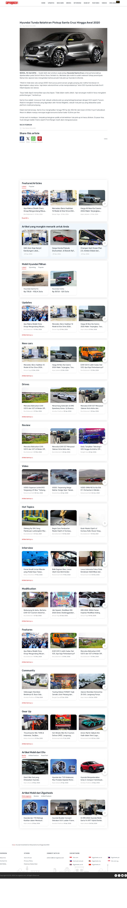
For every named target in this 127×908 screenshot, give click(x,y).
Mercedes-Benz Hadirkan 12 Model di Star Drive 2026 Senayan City (63, 209)
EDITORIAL (3, 864)
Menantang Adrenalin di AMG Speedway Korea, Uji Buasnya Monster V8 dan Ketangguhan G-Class (63, 407)
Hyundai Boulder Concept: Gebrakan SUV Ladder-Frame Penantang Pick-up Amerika (63, 819)
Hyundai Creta (58, 289)
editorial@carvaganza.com (55, 857)
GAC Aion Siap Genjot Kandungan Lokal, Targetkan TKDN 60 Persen (35, 249)
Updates (51, 3)
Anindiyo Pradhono (57, 411)
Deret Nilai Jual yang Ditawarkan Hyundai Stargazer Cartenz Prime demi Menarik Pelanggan (35, 778)
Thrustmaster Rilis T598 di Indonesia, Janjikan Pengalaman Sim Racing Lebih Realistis (35, 734)
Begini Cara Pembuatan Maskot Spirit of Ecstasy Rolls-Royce (61, 529)
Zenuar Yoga (56, 214)
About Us (3, 857)
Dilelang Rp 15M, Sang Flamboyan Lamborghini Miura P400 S (35, 529)
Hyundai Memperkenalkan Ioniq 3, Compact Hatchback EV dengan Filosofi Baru (91, 778)
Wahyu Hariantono (29, 575)
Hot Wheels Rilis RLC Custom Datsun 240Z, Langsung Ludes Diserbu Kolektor (63, 734)
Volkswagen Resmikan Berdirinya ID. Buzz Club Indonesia (32, 693)
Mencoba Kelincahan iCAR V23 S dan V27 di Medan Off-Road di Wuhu (35, 407)
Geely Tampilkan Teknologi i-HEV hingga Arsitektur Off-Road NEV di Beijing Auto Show (91, 448)
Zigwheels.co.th (76, 864)
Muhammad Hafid (29, 493)
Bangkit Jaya (84, 452)
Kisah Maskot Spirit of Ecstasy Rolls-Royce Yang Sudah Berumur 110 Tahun (90, 529)
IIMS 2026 (112, 3)
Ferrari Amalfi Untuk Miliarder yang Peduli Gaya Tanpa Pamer (34, 570)
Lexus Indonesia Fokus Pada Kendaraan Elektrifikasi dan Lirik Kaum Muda (91, 570)
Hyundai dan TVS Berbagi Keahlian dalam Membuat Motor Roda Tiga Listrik (33, 819)
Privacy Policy (28, 861)
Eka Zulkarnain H (29, 214)
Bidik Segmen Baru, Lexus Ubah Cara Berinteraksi (61, 570)
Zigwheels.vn (94, 864)
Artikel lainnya (27, 335)
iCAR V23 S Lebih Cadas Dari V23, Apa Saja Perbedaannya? (92, 366)
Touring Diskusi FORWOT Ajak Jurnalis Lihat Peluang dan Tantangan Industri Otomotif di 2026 (63, 693)
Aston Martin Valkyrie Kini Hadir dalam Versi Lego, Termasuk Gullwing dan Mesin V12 (92, 734)
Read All (24, 218)
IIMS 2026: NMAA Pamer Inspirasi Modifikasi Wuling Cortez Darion (90, 611)
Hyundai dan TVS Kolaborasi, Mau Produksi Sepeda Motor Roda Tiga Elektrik (63, 778)
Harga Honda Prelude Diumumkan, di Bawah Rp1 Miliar (63, 249)
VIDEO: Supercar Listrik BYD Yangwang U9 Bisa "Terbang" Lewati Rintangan (35, 489)
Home (43, 3)
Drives (68, 3)
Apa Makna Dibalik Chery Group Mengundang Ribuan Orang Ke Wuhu (35, 209)
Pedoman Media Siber (31, 864)
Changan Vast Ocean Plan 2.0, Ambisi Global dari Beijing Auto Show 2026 (91, 249)
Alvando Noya (56, 493)
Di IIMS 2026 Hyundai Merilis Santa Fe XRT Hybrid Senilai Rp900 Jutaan (91, 819)
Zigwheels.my (95, 861)
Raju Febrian (26, 26)
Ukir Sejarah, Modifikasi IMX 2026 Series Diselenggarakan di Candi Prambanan (63, 611)
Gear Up (87, 3)
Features (95, 3)
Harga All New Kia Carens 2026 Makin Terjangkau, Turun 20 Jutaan (91, 209)
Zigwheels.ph (113, 857)
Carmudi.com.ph (76, 861)
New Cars (60, 3)
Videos (104, 3)
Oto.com (74, 857)
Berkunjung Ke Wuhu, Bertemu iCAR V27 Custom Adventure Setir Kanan (35, 611)
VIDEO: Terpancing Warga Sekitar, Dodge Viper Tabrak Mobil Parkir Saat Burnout (62, 489)
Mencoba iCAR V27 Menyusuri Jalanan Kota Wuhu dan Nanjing (92, 407)
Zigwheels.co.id (95, 857)
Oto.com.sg (113, 861)
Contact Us (3, 861)
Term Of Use (28, 857)
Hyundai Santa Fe (31, 289)
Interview (77, 3)
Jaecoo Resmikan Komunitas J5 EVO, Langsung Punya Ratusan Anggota (91, 693)
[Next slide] (104, 203)
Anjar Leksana (85, 214)
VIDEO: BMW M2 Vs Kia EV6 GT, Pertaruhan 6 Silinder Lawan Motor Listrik (91, 489)
